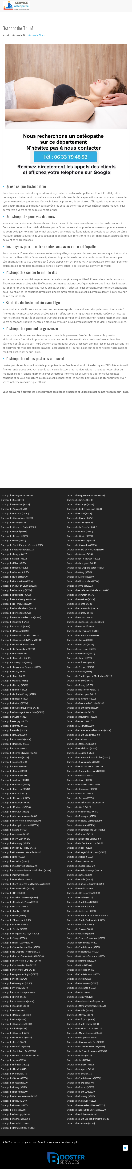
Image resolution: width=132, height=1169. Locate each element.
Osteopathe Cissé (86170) (79, 847)
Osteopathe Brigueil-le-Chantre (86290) (85, 883)
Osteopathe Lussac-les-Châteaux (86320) (86, 1109)
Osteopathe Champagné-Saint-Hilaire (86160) (22, 712)
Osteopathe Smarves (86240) (81, 1123)
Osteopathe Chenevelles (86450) (82, 811)
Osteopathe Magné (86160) (14, 531)
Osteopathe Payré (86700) (79, 513)
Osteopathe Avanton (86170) (80, 594)
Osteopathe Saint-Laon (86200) (15, 838)
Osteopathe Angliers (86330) (80, 1069)
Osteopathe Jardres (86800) (80, 576)
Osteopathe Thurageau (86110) (16, 920)
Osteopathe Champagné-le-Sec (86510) (86, 829)
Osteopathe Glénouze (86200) (81, 1100)
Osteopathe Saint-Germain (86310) (17, 1001)
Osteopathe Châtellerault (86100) (83, 951)
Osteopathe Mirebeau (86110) (15, 743)
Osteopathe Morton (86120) (80, 617)
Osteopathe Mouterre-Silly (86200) (17, 888)
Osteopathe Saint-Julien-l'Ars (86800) (18, 1051)
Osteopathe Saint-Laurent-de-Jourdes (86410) (89, 730)
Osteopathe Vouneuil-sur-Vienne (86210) (86, 1105)
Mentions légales (70, 1142)
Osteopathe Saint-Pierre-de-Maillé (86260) (21, 820)
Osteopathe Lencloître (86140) (15, 1046)
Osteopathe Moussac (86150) (15, 630)
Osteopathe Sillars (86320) (79, 1055)
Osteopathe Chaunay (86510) (15, 1033)
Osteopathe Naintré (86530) (80, 680)
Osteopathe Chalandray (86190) (82, 545)
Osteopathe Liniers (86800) (14, 689)
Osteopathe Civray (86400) (13, 671)
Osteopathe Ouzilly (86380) (80, 536)
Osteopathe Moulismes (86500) (82, 716)
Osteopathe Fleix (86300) (13, 892)
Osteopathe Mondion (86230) (15, 861)
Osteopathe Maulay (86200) (14, 734)
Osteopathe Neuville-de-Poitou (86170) (19, 902)
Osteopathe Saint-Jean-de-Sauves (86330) (87, 915)
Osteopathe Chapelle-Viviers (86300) (18, 608)
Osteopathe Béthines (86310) (81, 662)
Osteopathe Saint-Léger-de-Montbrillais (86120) (89, 676)
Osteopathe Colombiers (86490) (16, 879)
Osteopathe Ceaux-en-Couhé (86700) (18, 527)
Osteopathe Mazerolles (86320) (16, 1014)
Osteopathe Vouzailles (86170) (15, 504)
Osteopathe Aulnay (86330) (80, 531)
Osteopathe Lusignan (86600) (81, 653)
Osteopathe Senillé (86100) (14, 929)
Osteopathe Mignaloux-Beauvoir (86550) (86, 495)
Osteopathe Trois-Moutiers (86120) (17, 549)
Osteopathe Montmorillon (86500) (83, 581)
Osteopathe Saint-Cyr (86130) (81, 1091)
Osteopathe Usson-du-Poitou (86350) (18, 847)
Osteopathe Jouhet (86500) (14, 766)
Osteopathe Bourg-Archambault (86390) (20, 825)
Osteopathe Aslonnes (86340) (15, 834)
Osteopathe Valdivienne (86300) (82, 1114)
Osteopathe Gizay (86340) (79, 572)
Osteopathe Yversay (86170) (14, 987)
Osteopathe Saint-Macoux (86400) (83, 635)
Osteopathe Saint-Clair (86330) (15, 626)
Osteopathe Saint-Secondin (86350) (84, 1078)
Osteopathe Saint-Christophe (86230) (19, 992)
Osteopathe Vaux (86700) (79, 978)
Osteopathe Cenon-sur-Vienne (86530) (19, 1096)
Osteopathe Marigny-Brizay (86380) (18, 1127)
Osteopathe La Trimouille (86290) (16, 603)
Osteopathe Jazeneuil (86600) (81, 649)
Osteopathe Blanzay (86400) (14, 685)
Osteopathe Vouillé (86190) (14, 730)
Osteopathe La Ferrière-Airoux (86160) (85, 843)
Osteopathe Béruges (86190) (15, 1064)
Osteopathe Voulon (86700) (14, 508)
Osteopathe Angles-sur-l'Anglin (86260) (19, 974)
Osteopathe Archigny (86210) (15, 780)
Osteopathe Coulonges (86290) (82, 789)
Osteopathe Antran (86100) (14, 558)
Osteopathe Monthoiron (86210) (16, 1123)
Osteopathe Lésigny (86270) (80, 644)
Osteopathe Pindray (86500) (14, 536)
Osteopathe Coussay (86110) (15, 513)
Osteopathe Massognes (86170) (16, 983)
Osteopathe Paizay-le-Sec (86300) (17, 495)
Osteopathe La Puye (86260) (80, 504)
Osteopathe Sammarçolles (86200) (83, 761)
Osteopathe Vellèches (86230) (81, 911)
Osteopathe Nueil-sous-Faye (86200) (84, 870)
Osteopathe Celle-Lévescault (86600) (84, 508)
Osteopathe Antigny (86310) (80, 1064)
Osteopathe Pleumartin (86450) (16, 594)
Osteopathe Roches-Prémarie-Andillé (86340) (22, 956)
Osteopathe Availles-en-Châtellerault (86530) (88, 590)
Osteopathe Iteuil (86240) (79, 1060)
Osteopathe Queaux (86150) (14, 680)
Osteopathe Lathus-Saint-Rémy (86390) (85, 1001)
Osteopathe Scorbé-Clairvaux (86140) (19, 752)
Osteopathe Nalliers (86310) (14, 1010)
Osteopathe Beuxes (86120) (80, 906)
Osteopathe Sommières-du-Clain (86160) (20, 947)
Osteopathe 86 (18, 35)
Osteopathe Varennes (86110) (81, 987)
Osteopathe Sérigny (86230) (80, 667)
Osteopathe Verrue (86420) (14, 978)
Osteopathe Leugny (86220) (14, 554)
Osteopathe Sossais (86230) (14, 1082)
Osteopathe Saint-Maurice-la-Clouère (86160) (88, 757)
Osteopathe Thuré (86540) (79, 671)
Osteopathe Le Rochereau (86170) (83, 558)
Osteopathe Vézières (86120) (81, 825)
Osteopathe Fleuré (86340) (14, 1069)
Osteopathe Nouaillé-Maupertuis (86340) (20, 707)
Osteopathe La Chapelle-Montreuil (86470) (87, 1051)
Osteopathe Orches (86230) (80, 924)
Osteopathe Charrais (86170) (80, 712)
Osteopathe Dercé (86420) (13, 1042)
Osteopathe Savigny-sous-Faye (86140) (20, 933)
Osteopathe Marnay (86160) (14, 725)
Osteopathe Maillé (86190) (13, 915)
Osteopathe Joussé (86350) (80, 752)
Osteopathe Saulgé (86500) (14, 938)
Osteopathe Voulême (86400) (81, 599)
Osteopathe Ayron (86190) (13, 1060)
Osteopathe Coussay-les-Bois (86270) (19, 865)
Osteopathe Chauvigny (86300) (15, 1114)
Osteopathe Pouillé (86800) (80, 879)
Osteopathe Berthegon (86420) (16, 612)
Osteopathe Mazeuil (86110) (14, 567)
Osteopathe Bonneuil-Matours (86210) (85, 766)
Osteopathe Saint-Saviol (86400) (82, 608)
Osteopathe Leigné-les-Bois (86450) (84, 838)
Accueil (6, 35)
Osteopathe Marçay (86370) (80, 1014)
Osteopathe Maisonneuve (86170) (83, 689)
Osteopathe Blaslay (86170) (80, 897)
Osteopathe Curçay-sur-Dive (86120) (18, 969)
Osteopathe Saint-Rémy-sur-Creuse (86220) (22, 545)
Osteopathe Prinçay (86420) (80, 612)
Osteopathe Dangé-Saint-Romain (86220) (86, 852)
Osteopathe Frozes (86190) (80, 861)
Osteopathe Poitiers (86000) (14, 703)
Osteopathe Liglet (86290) (79, 658)
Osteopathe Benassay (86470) (15, 784)
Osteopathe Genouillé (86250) (81, 626)
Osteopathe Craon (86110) (13, 522)
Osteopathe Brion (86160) (13, 676)
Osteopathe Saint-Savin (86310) (16, 739)
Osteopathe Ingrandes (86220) (81, 960)
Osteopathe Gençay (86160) (14, 721)
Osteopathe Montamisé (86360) (16, 807)
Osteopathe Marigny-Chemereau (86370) (86, 1005)
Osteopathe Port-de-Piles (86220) (17, 581)
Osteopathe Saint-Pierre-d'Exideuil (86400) (21, 960)
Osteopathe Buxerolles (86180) (16, 658)
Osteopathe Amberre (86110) (81, 540)
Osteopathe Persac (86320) (80, 834)
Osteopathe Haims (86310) (79, 1073)
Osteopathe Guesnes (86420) (81, 865)
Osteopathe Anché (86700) (13, 829)
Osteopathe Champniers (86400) (16, 1023)
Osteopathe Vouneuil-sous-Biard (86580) (20, 635)
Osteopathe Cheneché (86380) (15, 1118)
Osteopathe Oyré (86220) (79, 807)
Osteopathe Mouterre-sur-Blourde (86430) (21, 852)
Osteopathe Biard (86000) (79, 992)
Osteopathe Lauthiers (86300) (15, 911)
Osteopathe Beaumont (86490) (15, 802)
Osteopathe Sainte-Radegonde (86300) (86, 920)
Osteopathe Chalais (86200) (14, 775)
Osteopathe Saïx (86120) (12, 499)
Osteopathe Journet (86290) (80, 725)
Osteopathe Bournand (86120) (81, 698)
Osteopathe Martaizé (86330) (15, 811)
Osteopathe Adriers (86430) (14, 924)
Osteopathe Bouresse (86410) (15, 789)
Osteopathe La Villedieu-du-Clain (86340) (86, 1046)
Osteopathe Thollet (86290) (14, 1028)
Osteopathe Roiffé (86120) (80, 603)
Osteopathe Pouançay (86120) (15, 843)
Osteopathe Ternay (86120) (80, 996)
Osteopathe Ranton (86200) (14, 770)
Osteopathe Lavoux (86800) (80, 639)
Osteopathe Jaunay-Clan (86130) (16, 662)
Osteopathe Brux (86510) (13, 856)
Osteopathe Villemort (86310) (15, 874)
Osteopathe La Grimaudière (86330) (18, 649)
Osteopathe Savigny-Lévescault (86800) (86, 770)
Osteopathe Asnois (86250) (14, 761)
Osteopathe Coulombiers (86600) (17, 518)
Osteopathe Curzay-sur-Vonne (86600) (19, 816)
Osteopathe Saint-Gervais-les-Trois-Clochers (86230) (26, 870)
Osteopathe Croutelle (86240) (15, 1005)
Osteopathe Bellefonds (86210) (82, 748)
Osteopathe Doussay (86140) (81, 1096)
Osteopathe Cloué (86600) (13, 1019)
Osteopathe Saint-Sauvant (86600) (83, 974)
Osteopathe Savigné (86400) (80, 1082)
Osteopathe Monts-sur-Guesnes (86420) (20, 1055)
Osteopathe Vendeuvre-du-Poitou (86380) (21, 617)
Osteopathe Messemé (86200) (81, 743)
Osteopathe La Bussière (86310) (82, 527)
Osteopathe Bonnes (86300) (80, 1087)
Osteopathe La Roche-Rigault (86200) (18, 599)
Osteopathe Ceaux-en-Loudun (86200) (19, 585)
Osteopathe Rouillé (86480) (80, 1010)
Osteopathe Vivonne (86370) (14, 1078)
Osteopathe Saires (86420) (14, 748)
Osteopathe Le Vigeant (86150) (82, 563)
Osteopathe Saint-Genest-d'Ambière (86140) (88, 1118)
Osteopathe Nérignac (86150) (81, 1019)
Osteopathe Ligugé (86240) (80, 499)
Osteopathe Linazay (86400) (14, 698)
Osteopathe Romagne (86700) (81, 816)
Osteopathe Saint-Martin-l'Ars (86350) (18, 965)
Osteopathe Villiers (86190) (80, 856)
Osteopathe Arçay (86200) (79, 780)
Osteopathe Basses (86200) (14, 1105)
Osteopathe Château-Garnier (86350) (84, 820)
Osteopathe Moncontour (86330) (16, 1037)
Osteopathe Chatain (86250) (80, 518)
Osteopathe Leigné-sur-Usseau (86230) (85, 621)
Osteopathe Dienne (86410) (80, 522)
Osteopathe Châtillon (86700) (15, 621)
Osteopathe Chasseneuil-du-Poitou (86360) (21, 639)
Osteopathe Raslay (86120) (14, 1087)
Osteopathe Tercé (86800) (13, 1109)
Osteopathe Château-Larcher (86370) (84, 1028)
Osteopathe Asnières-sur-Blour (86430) (85, 802)
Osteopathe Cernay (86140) (14, 1073)
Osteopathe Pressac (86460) (80, 969)
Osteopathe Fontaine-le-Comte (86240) (85, 703)
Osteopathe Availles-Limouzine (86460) (19, 897)
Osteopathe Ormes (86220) (80, 585)
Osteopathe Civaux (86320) (14, 716)
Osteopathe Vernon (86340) (80, 554)
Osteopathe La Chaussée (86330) (83, 630)
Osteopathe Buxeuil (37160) (14, 1100)
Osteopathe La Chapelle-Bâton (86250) (85, 567)
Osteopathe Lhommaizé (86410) (82, 942)
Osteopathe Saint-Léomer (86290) (83, 1023)
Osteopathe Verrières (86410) (81, 888)
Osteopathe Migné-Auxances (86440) (84, 1033)
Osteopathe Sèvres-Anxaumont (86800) (86, 938)
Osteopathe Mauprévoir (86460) (82, 1037)
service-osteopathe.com (23, 1142)
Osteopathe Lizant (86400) (79, 965)
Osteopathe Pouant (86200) (14, 653)
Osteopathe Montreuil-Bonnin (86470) (19, 644)
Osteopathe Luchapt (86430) (14, 576)
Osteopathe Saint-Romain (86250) (83, 707)
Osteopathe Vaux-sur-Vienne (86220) (84, 784)
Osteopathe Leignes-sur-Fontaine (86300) (21, 667)
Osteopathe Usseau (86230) (14, 906)
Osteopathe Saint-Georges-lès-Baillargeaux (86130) (25, 883)
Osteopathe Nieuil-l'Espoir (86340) (17, 942)
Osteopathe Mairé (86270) (13, 540)
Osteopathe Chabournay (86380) (16, 590)
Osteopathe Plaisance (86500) (15, 798)
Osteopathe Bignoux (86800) (14, 1091)
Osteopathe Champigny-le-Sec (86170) (85, 1042)
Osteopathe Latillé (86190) (79, 874)
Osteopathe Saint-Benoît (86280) (82, 902)
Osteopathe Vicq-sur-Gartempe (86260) (86, 956)
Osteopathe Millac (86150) (13, 563)
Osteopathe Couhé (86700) (14, 793)
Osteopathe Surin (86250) (79, 739)
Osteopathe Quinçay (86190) (80, 933)
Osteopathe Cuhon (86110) (80, 721)
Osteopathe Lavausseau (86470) (82, 983)
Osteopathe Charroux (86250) (15, 757)
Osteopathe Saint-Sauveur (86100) (83, 947)
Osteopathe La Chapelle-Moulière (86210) (20, 951)
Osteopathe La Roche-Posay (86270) (18, 694)
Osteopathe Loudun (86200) (80, 775)
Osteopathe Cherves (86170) (15, 572)
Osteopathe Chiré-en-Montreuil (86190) (85, 549)
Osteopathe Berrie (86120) (13, 996)
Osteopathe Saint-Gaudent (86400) (83, 734)
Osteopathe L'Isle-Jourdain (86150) (83, 892)
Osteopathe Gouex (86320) (80, 793)
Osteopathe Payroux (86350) (80, 798)
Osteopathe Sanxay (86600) (80, 929)
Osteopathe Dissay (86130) (80, 685)
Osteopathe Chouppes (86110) (82, 694)
